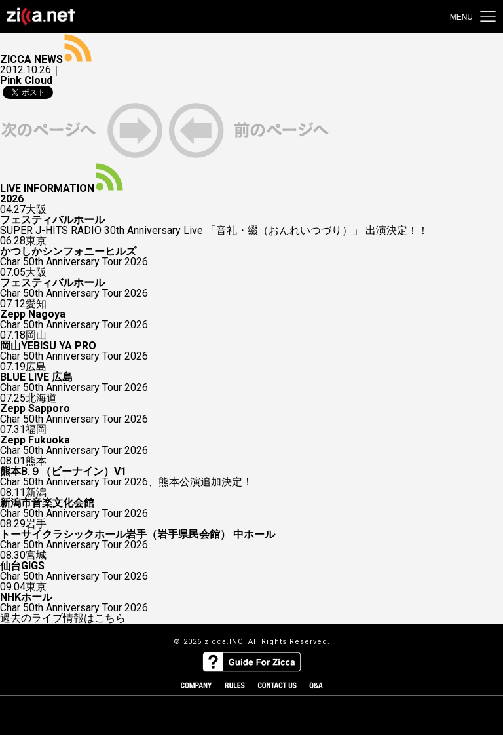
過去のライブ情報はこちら (63, 618)
